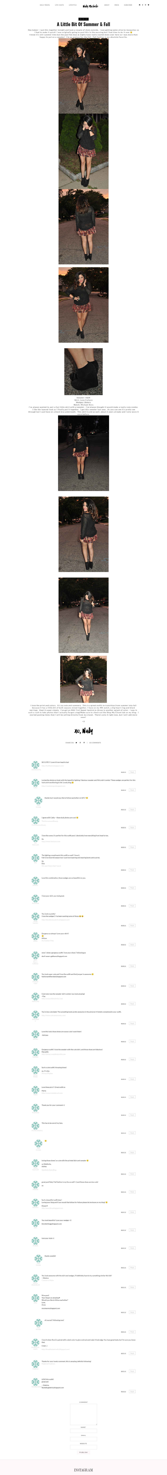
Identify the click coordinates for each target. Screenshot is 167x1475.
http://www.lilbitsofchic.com (52, 999)
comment (83, 1402)
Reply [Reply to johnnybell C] (132, 1023)
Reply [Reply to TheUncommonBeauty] (132, 827)
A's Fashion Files (48, 941)
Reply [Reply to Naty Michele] (132, 809)
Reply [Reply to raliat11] (132, 888)
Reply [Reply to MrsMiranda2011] (132, 1133)
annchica (35, 1207)
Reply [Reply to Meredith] (132, 1059)
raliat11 (35, 885)
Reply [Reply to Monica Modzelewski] (132, 1287)
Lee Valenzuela (35, 844)
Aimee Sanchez (35, 922)
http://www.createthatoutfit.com (54, 1054)
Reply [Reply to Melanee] (132, 1192)
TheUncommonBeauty (39, 825)
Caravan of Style (48, 1280)
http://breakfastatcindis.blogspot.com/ (56, 1349)
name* (83, 1427)
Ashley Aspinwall (35, 1169)
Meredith (35, 1057)
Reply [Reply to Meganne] (132, 1371)
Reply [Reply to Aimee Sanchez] (132, 925)
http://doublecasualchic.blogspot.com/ (56, 920)
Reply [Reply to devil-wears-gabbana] (132, 966)
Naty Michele (90, 7)
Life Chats (59, 5)
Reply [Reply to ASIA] (132, 1230)
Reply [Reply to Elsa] (132, 870)
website (83, 1443)
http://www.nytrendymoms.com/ (54, 1015)
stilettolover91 (36, 770)
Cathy (35, 787)
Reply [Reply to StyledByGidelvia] (132, 1391)
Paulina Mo (35, 1001)
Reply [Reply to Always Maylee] (132, 1079)
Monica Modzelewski (36, 1284)
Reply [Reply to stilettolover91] (132, 772)
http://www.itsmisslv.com (51, 841)
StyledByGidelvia (37, 1387)
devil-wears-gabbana (35, 962)
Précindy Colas (35, 982)
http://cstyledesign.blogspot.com (53, 786)
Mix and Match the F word (51, 866)
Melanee (35, 1189)
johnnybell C (35, 1020)
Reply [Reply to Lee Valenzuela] (132, 847)
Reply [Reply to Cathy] (132, 790)
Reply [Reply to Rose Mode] (132, 906)
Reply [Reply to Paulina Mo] (132, 1004)
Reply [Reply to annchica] (132, 1212)
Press (117, 5)
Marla (35, 1094)
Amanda (35, 1246)
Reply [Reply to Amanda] (132, 1248)
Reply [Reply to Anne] (132, 1312)
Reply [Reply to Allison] (132, 945)
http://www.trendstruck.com (52, 1093)
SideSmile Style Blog (49, 1170)
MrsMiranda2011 (37, 1130)
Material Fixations (48, 1364)
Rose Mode (35, 903)
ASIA (35, 1228)
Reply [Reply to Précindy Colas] (132, 986)
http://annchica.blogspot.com (52, 1208)
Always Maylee (35, 1076)
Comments (95, 742)
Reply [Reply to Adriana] (132, 1041)
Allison (35, 941)
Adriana (35, 1039)
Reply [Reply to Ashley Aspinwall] (132, 1174)
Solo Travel (45, 5)
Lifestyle (73, 5)
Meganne (35, 1369)
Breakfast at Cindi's (35, 1348)
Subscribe (128, 5)
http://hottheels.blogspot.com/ (53, 766)
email (83, 1435)
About (107, 5)
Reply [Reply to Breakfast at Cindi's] (132, 1353)
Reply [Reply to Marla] (132, 1097)
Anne (35, 1303)
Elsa (35, 863)
